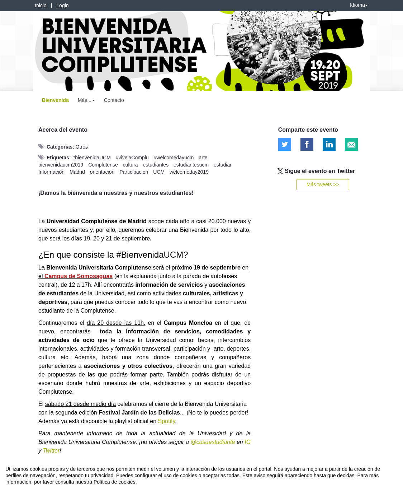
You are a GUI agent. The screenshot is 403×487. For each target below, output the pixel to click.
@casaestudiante (212, 442)
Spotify (166, 421)
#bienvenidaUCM (91, 157)
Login (62, 5)
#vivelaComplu (132, 157)
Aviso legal (16, 480)
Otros (82, 147)
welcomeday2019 (189, 172)
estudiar (223, 165)
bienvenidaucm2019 (60, 165)
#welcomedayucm (173, 157)
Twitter (51, 451)
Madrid (77, 172)
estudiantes (156, 165)
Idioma (359, 5)
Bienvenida (55, 100)
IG (248, 442)
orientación (102, 172)
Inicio (41, 5)
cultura (130, 165)
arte (203, 157)
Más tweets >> (323, 184)
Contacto (114, 100)
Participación (133, 172)
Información (51, 172)
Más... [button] (86, 100)
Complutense (103, 165)
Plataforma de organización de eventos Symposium (205, 480)
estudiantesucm (191, 165)
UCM (159, 172)
